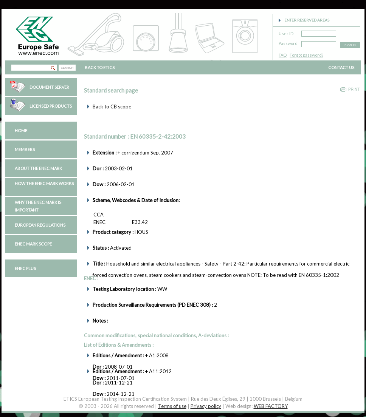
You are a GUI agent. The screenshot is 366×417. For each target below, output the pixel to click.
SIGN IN (350, 45)
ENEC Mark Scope (33, 243)
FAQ (283, 55)
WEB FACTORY (271, 406)
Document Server (49, 87)
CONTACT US (341, 67)
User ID (286, 32)
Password (288, 42)
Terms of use (172, 406)
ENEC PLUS (25, 268)
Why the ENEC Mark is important (38, 206)
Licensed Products (50, 105)
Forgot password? (306, 55)
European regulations (40, 224)
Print (354, 89)
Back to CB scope (112, 106)
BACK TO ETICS (100, 67)
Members (25, 149)
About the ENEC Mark (38, 168)
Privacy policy (206, 406)
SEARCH (67, 68)
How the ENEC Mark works (44, 183)
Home (21, 130)
